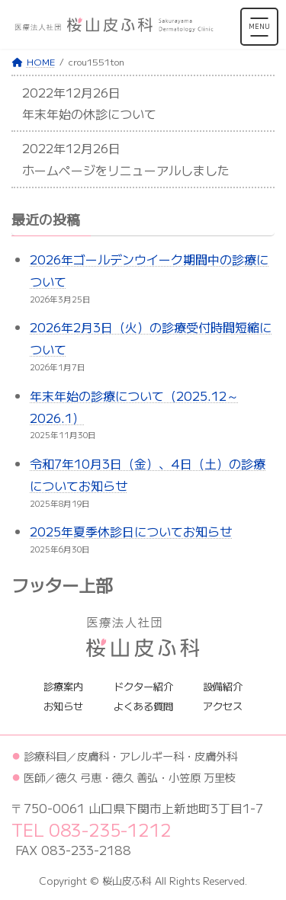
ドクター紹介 (143, 685)
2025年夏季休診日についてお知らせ (131, 531)
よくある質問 (143, 706)
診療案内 (63, 685)
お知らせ (63, 706)
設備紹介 (223, 685)
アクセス (223, 706)
